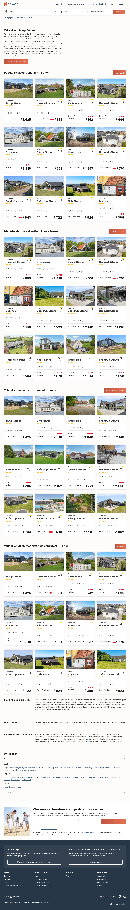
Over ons (7, 876)
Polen (6, 770)
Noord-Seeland (90, 777)
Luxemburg (79, 768)
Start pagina (8, 18)
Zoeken (118, 12)
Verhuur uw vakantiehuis (98, 4)
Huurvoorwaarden (41, 886)
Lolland (65, 777)
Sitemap (99, 886)
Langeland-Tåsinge (47, 777)
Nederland (98, 768)
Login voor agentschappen (12, 886)
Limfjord (58, 777)
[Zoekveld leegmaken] (56, 11)
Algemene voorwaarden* (118, 904)
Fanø (32, 777)
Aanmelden (114, 822)
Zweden (33, 770)
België (6, 768)
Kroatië (71, 768)
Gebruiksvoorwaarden (42, 882)
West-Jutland (15, 780)
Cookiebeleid (101, 876)
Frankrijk (50, 768)
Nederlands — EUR (108, 896)
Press (6, 882)
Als (5, 777)
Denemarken (20, 18)
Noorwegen (107, 768)
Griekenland (58, 768)
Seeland (7, 780)
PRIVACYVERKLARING (86, 832)
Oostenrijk (116, 768)
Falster (26, 777)
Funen (30, 18)
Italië (66, 768)
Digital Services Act (103, 882)
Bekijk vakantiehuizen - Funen (16, 62)
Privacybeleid (101, 879)
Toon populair (119, 73)
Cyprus (24, 768)
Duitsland (42, 768)
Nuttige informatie (41, 879)
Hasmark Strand (15, 787)
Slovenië (20, 770)
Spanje (26, 770)
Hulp (111, 4)
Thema (68, 876)
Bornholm (11, 777)
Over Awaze (8, 879)
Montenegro (89, 768)
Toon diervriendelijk (117, 232)
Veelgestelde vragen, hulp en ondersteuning (34, 862)
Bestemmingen (15, 768)
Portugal (13, 770)
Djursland (19, 777)
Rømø (118, 777)
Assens (6, 787)
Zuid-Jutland (26, 780)
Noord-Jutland (78, 777)
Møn (70, 777)
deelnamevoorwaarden (49, 829)
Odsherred (100, 777)
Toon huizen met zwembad (114, 390)
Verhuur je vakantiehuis (96, 862)
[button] (71, 11)
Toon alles (120, 546)
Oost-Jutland (110, 777)
